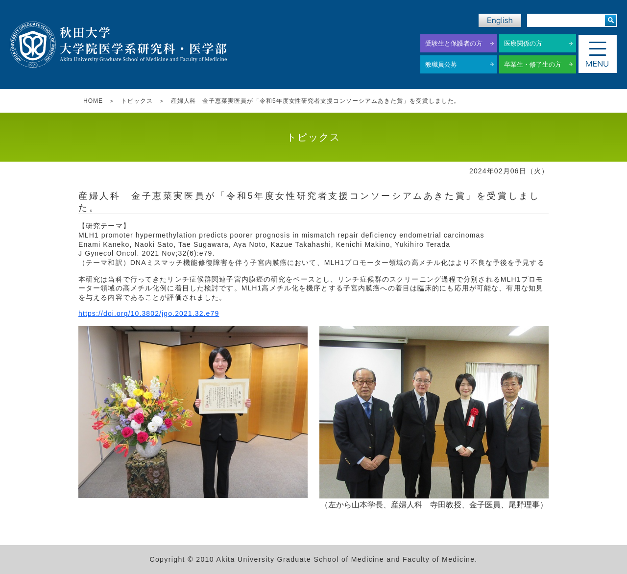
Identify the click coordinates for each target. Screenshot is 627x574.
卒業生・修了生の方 (532, 64)
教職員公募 (441, 64)
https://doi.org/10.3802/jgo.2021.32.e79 (148, 313)
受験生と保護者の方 (453, 43)
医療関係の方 (523, 43)
